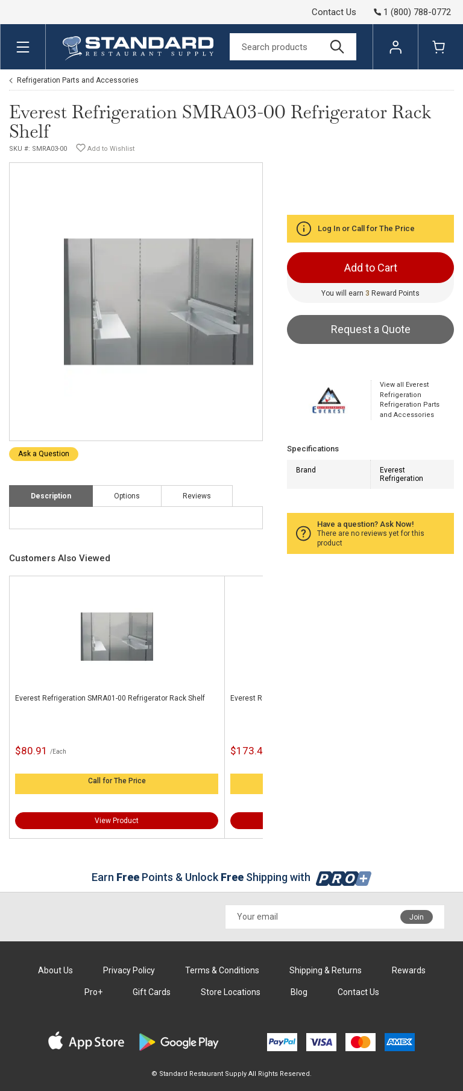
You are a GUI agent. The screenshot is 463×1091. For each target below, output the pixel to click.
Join (416, 917)
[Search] (293, 46)
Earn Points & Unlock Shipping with (232, 877)
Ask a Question (43, 454)
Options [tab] (127, 496)
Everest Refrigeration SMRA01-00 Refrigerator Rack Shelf (110, 698)
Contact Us (334, 12)
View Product (117, 820)
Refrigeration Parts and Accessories (78, 80)
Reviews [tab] (197, 496)
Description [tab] (51, 496)
